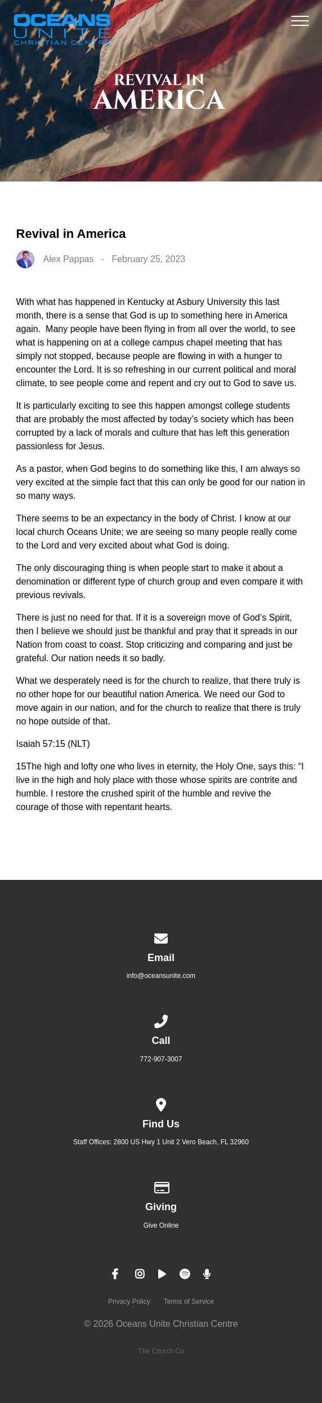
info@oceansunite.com (161, 976)
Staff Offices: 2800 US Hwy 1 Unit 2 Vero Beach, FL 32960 (161, 1142)
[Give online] (161, 1186)
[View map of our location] (161, 1103)
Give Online (161, 1225)
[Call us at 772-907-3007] (161, 1020)
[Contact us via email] (161, 937)
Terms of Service (189, 1301)
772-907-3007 (161, 1059)
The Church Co (161, 1351)
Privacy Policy (129, 1301)
